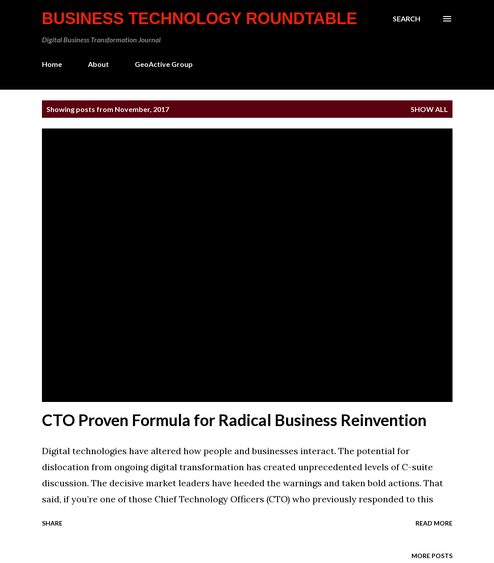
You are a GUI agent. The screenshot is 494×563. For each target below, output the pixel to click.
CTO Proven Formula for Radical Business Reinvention (234, 420)
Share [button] (52, 523)
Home (52, 64)
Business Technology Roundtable (199, 18)
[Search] (406, 19)
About (98, 64)
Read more (433, 523)
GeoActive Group (164, 64)
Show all (429, 109)
